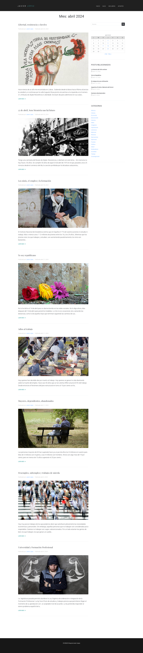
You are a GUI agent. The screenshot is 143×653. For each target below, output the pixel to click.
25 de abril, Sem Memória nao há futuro (40, 110)
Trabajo (93, 154)
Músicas (93, 134)
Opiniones (94, 139)
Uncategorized (95, 156)
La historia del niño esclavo (99, 69)
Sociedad (93, 151)
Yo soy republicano (28, 255)
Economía (94, 115)
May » (110, 54)
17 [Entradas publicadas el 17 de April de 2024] (103, 46)
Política (93, 144)
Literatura (94, 130)
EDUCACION (94, 118)
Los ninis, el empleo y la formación (38, 180)
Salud (92, 146)
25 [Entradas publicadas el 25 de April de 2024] (108, 48)
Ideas (92, 122)
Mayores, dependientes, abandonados (39, 400)
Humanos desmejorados (98, 93)
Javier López (29, 29)
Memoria (93, 132)
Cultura (93, 113)
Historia (93, 120)
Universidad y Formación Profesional (39, 547)
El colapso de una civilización (99, 81)
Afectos (93, 110)
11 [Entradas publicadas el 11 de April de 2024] (108, 43)
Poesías (93, 142)
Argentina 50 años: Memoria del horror (102, 87)
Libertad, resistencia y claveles (35, 24)
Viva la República (96, 75)
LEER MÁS (21, 99)
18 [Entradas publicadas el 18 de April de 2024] (108, 46)
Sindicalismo (94, 149)
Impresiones (94, 127)
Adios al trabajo (27, 329)
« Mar (105, 54)
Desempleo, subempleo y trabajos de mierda (43, 472)
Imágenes (94, 125)
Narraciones (94, 137)
